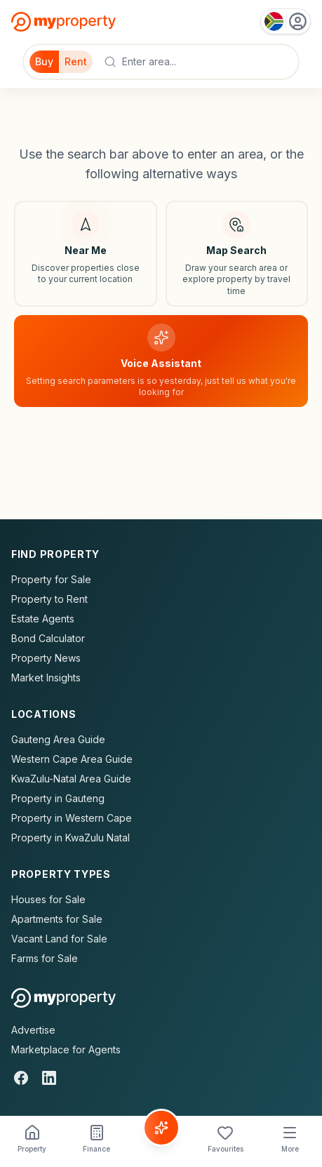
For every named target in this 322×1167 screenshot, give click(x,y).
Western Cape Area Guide (72, 759)
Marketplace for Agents (66, 1049)
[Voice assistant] (161, 361)
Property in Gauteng (58, 798)
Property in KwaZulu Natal (70, 837)
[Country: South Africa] (285, 21)
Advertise (33, 1030)
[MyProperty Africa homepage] (63, 998)
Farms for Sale (44, 958)
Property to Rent (49, 599)
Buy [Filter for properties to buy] (44, 61)
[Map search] (237, 254)
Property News (46, 658)
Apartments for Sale (56, 919)
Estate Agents (42, 619)
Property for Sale (51, 579)
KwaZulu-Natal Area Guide (71, 779)
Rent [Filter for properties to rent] (76, 61)
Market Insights (46, 677)
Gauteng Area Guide (58, 739)
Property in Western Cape (71, 818)
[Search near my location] (85, 254)
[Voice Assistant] (161, 1128)
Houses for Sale (48, 899)
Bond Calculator (48, 638)
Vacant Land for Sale (59, 939)
